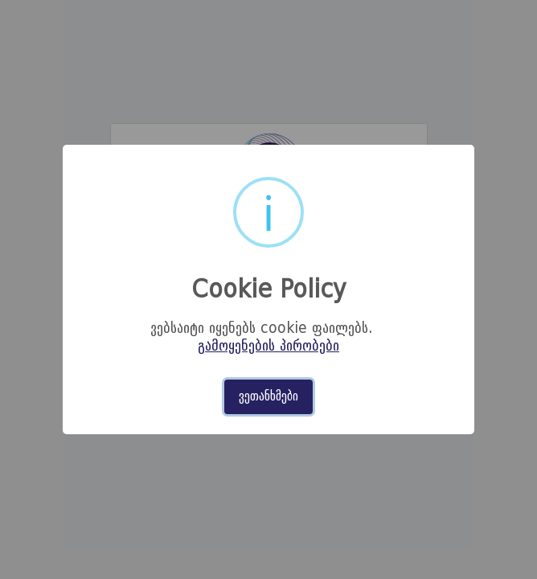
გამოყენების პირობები (268, 346)
